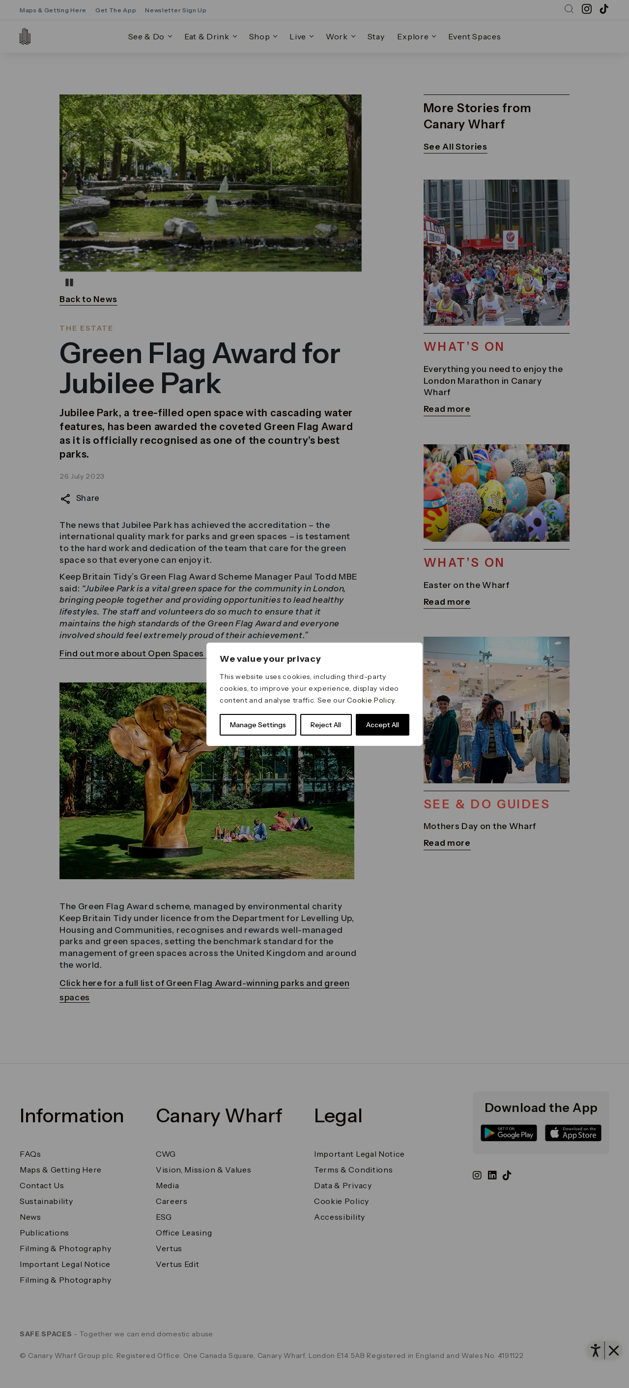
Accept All (382, 724)
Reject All (326, 724)
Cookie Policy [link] (371, 700)
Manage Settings (258, 724)
